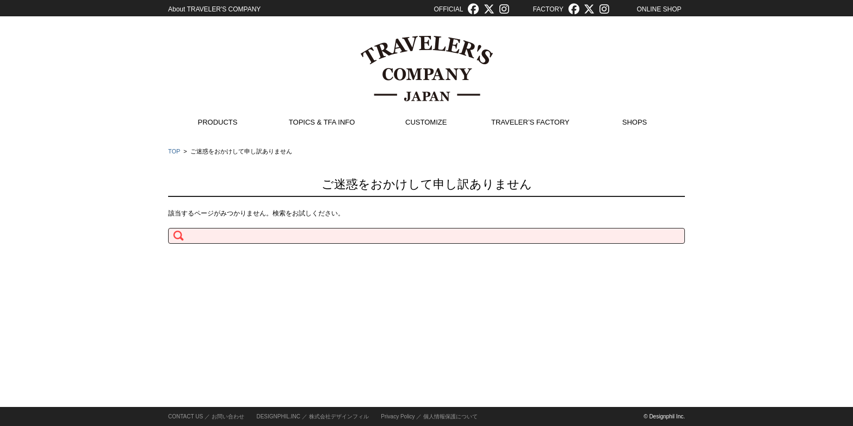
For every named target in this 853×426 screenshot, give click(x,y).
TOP (174, 151)
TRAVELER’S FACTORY (530, 122)
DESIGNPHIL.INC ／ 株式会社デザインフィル (312, 416)
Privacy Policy (398, 416)
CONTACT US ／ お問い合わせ (206, 416)
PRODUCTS (218, 122)
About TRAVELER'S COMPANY (214, 9)
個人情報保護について (450, 416)
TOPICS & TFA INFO (322, 122)
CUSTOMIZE (426, 122)
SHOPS (634, 122)
